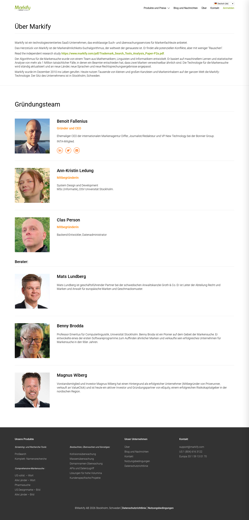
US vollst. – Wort (24, 475)
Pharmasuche (22, 485)
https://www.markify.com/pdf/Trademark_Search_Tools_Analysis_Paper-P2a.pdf (112, 53)
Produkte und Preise (155, 8)
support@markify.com (191, 446)
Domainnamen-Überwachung (86, 463)
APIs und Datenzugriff (82, 468)
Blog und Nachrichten (186, 8)
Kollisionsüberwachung (83, 454)
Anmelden (228, 8)
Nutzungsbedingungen (137, 461)
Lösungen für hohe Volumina (86, 473)
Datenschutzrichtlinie (136, 465)
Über (204, 8)
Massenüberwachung (82, 458)
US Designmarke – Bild (27, 489)
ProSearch (20, 454)
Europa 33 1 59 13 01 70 (193, 456)
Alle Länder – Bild (24, 494)
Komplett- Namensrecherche (31, 458)
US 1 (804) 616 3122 (190, 451)
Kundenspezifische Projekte (85, 477)
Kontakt (214, 8)
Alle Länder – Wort (25, 480)
